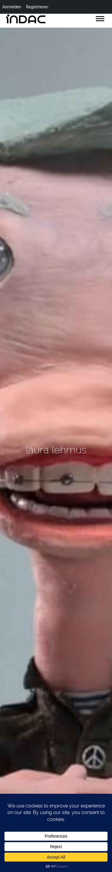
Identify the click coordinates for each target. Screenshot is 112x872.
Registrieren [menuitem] (37, 6)
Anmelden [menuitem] (11, 6)
